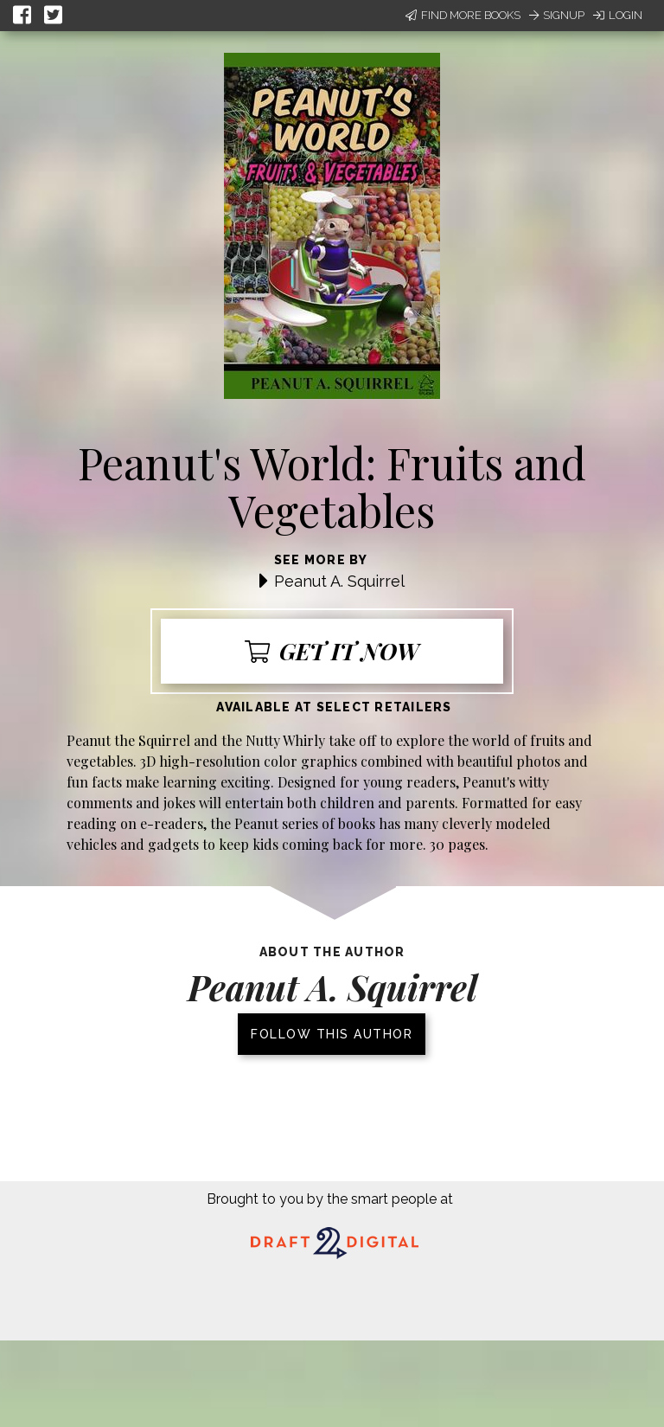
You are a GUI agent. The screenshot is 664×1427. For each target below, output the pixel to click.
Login (617, 15)
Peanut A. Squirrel (339, 581)
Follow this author (331, 1034)
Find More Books (462, 15)
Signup (556, 15)
